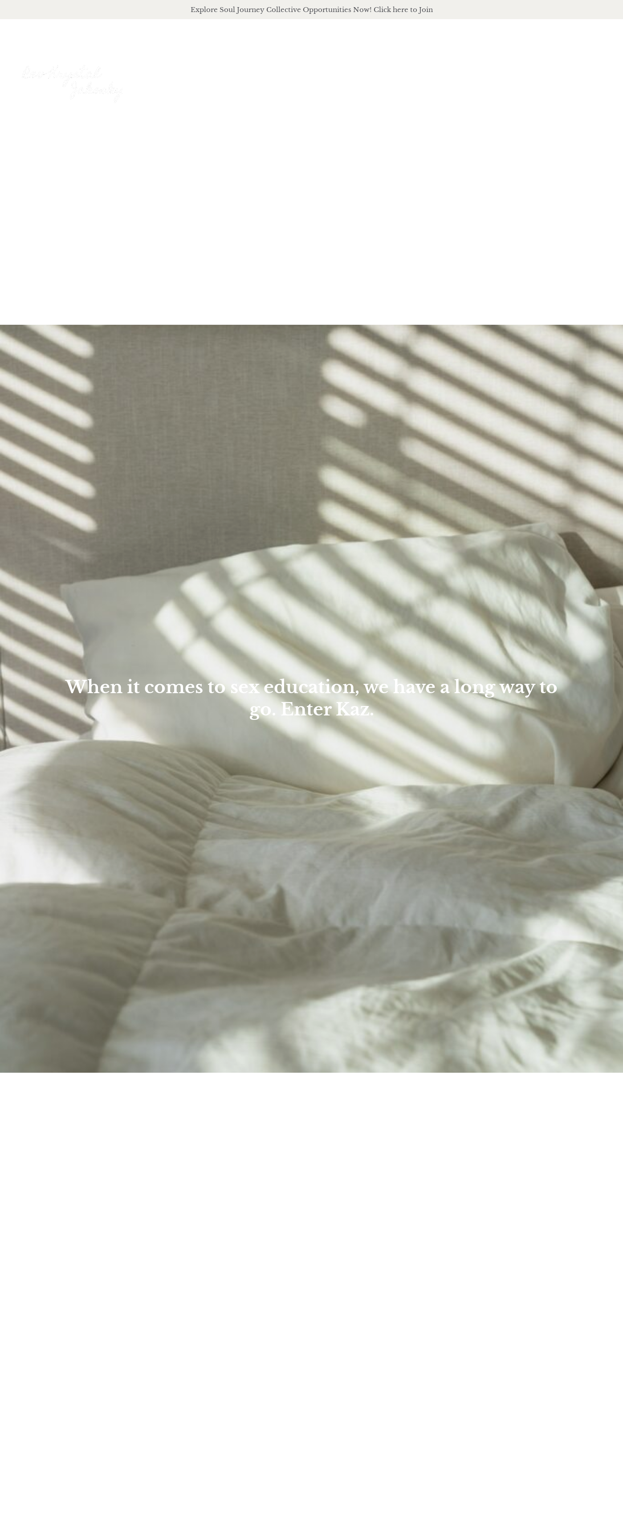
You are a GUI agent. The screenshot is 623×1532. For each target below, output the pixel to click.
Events (594, 73)
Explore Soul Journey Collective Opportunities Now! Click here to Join (312, 9)
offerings (435, 73)
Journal (548, 73)
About (378, 73)
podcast (495, 73)
